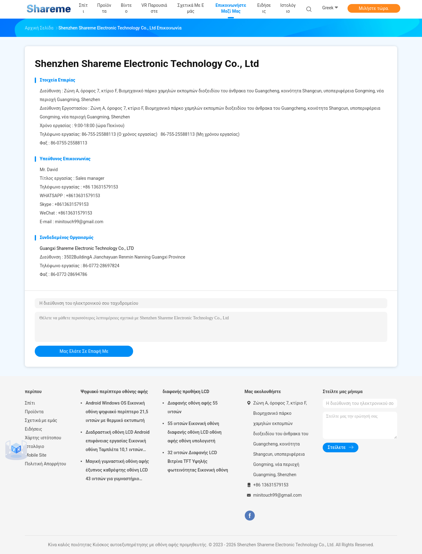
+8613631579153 (83, 195)
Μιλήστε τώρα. (374, 8)
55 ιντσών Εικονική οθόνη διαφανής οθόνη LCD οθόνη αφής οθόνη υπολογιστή (195, 432)
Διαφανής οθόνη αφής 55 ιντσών (193, 407)
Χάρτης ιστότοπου (43, 437)
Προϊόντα (34, 411)
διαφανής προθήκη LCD (186, 391)
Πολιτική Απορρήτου (45, 463)
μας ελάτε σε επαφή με (84, 351)
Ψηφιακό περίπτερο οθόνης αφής (114, 391)
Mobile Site (36, 455)
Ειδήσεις (33, 429)
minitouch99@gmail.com (79, 221)
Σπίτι (30, 403)
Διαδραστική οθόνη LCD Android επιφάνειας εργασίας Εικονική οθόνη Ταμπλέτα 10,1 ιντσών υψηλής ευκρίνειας (118, 442)
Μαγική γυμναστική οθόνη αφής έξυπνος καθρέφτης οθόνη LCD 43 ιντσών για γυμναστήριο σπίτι (117, 471)
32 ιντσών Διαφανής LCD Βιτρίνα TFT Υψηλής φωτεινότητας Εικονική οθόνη (198, 461)
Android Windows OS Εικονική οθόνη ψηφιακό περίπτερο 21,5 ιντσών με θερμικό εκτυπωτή (117, 412)
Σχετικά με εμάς (41, 420)
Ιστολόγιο (34, 446)
